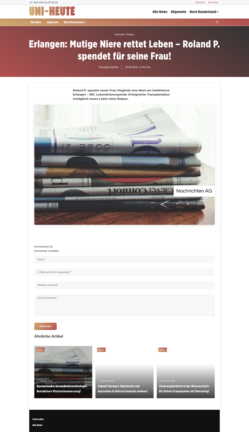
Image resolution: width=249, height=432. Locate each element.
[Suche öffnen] (217, 22)
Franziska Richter (108, 67)
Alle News (213, 2)
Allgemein (178, 11)
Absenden (45, 326)
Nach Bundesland (203, 11)
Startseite (200, 2)
